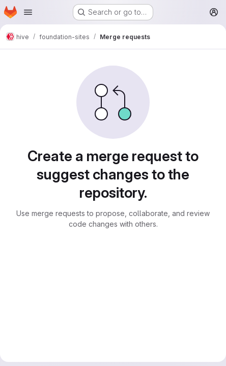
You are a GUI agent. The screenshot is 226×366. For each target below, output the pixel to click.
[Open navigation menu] (28, 12)
